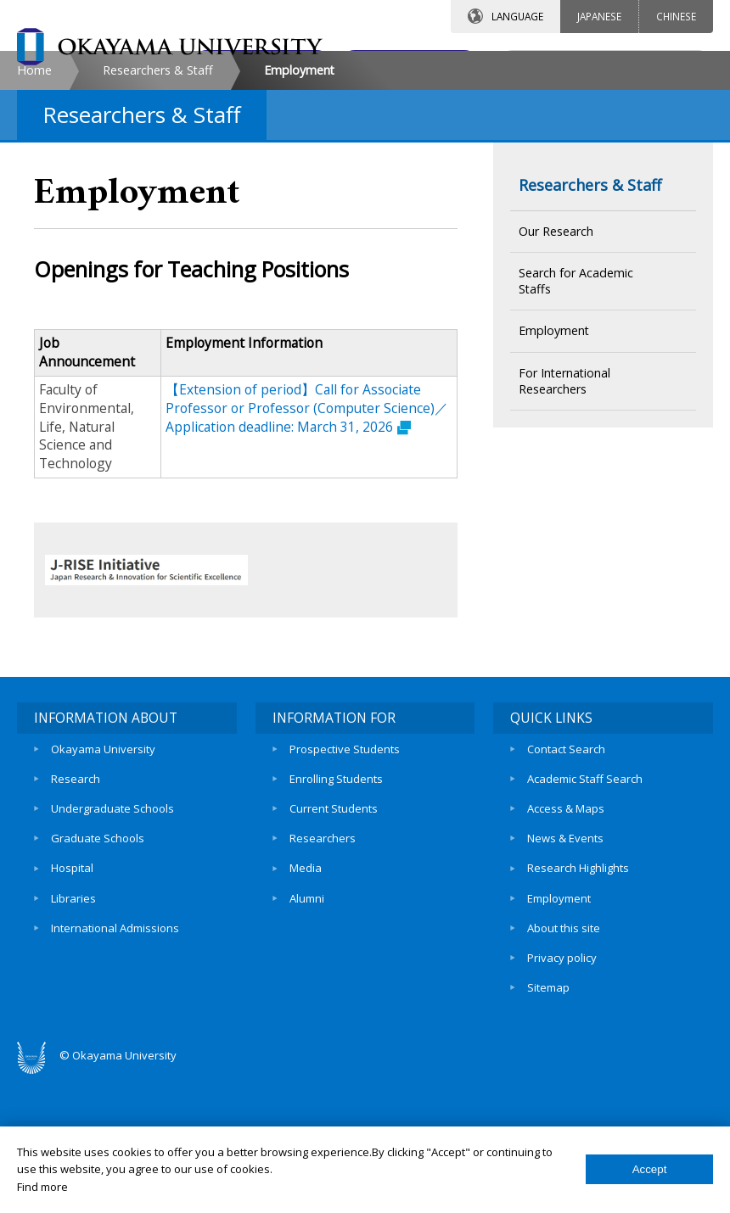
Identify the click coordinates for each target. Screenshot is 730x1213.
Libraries (73, 1035)
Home (34, 212)
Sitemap (548, 1122)
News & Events (565, 977)
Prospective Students (344, 889)
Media (305, 1006)
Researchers (322, 977)
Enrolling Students (336, 918)
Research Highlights (578, 1006)
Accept (649, 1169)
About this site (563, 1064)
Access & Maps (565, 947)
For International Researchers (564, 523)
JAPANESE (599, 16)
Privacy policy (562, 1093)
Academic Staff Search (585, 918)
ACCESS (404, 65)
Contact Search (566, 889)
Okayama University (103, 889)
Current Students (333, 947)
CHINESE (676, 16)
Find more (42, 1186)
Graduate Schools (97, 977)
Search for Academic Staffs (576, 423)
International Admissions (115, 1064)
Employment (554, 473)
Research (75, 918)
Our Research (556, 374)
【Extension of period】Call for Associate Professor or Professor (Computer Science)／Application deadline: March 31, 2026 (307, 551)
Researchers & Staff (158, 212)
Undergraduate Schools (112, 947)
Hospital (72, 1006)
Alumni (306, 1035)
